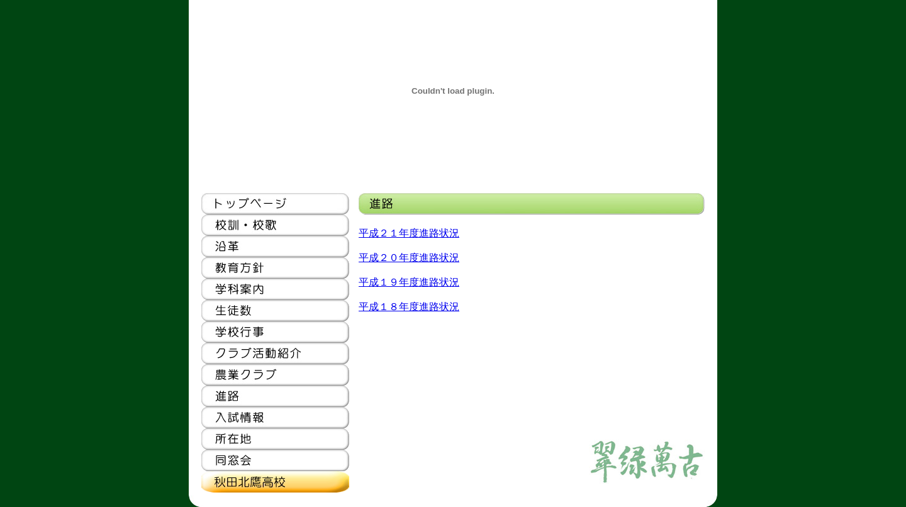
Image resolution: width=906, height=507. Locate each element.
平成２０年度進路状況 (409, 257)
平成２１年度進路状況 (409, 233)
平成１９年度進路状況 (409, 282)
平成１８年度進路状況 (409, 306)
